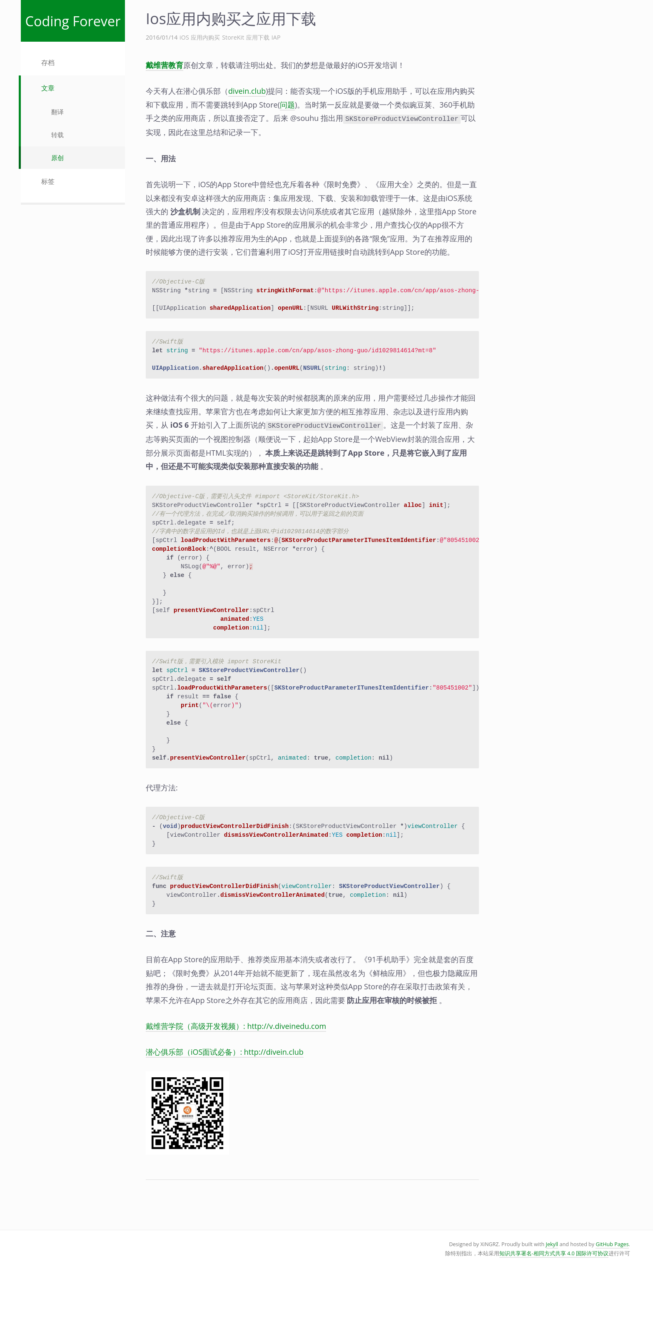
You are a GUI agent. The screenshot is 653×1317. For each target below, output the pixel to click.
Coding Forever (73, 21)
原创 (57, 157)
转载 (57, 134)
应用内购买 (205, 37)
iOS (184, 37)
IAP (276, 37)
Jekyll (552, 1280)
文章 (48, 88)
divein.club (247, 91)
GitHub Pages (612, 1280)
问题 (287, 105)
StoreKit (233, 37)
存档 (48, 62)
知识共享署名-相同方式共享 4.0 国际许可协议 (553, 1290)
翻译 (57, 112)
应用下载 (257, 37)
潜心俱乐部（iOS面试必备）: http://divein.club (225, 1089)
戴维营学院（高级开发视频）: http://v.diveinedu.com (236, 1063)
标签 (48, 181)
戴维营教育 (164, 65)
